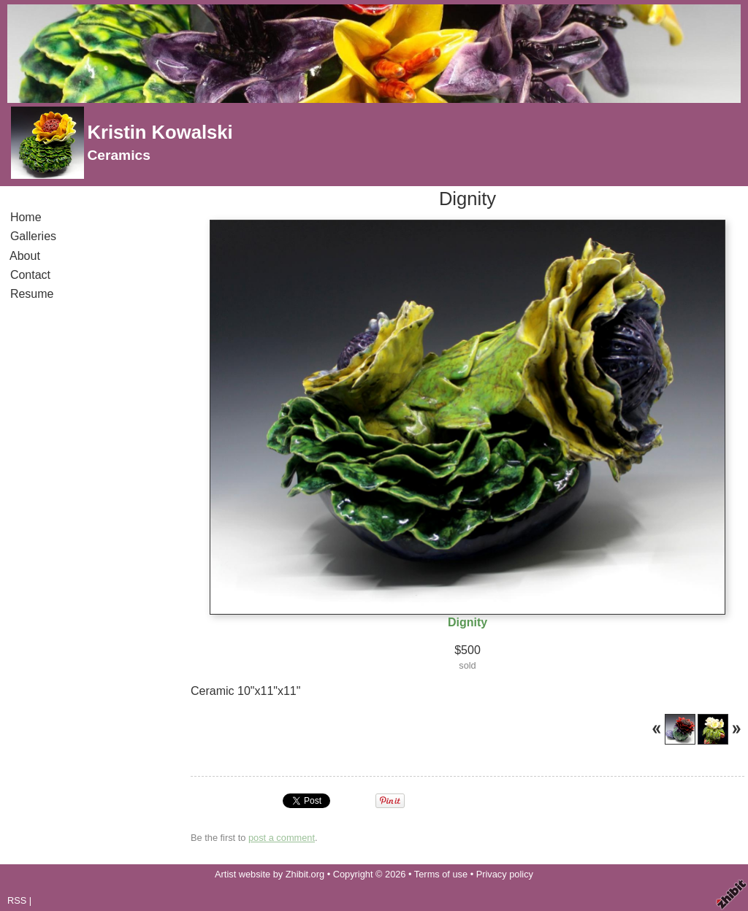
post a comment (281, 837)
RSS (16, 900)
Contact (30, 275)
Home (25, 217)
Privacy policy (504, 874)
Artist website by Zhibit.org (269, 874)
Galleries (33, 236)
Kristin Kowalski (159, 132)
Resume (32, 294)
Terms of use (441, 874)
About (25, 256)
